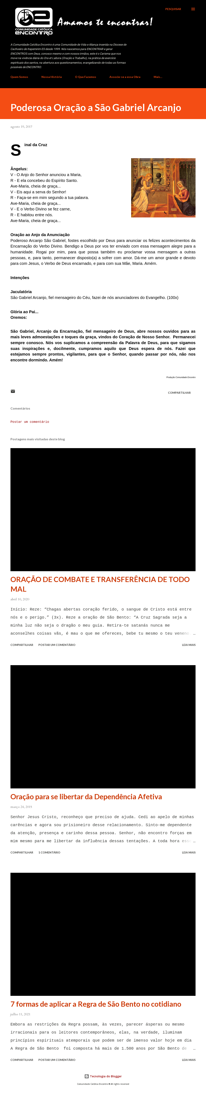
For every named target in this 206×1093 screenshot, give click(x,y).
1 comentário (49, 852)
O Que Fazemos (85, 77)
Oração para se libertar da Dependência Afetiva (86, 796)
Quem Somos (19, 77)
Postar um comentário (29, 422)
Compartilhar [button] (179, 392)
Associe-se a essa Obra (124, 77)
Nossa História (51, 77)
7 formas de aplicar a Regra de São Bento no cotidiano (95, 1003)
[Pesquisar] (173, 9)
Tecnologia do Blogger (103, 1076)
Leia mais (189, 644)
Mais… (158, 77)
